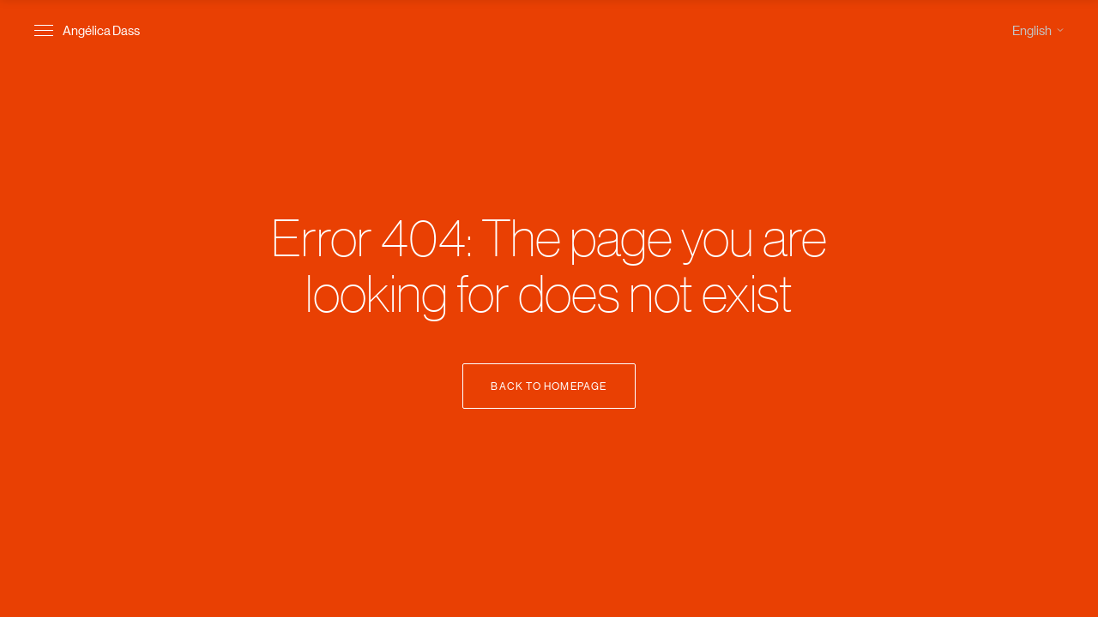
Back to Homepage (548, 385)
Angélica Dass (101, 29)
